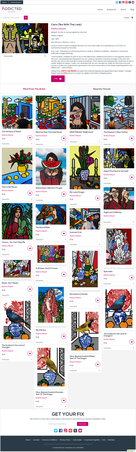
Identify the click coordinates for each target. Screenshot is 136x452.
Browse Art (111, 9)
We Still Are (41, 330)
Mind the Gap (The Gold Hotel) (49, 132)
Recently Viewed (101, 89)
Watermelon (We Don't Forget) (49, 188)
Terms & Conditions (49, 440)
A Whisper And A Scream (47, 268)
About (28, 440)
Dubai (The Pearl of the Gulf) (116, 171)
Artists (123, 9)
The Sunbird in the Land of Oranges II (115, 335)
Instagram (123, 2)
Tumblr (130, 2)
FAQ (103, 440)
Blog (132, 9)
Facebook (120, 2)
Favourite (25, 56)
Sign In (4, 2)
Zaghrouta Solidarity (113, 212)
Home (100, 9)
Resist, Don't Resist (10, 283)
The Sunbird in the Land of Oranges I (13, 346)
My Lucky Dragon (77, 192)
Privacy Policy (65, 440)
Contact (133, 2)
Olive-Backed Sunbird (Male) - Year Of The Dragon (83, 357)
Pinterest (126, 2)
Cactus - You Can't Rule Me (13, 242)
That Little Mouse (9, 187)
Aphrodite (108, 271)
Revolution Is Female (79, 294)
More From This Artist (34, 89)
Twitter (117, 2)
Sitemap (111, 440)
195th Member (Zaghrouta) (81, 132)
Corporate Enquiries (91, 440)
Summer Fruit (76, 232)
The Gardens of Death (11, 131)
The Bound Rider (43, 227)
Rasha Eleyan (58, 29)
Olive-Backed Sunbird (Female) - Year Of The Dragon (50, 393)
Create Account (16, 2)
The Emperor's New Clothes (116, 132)
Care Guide (77, 440)
